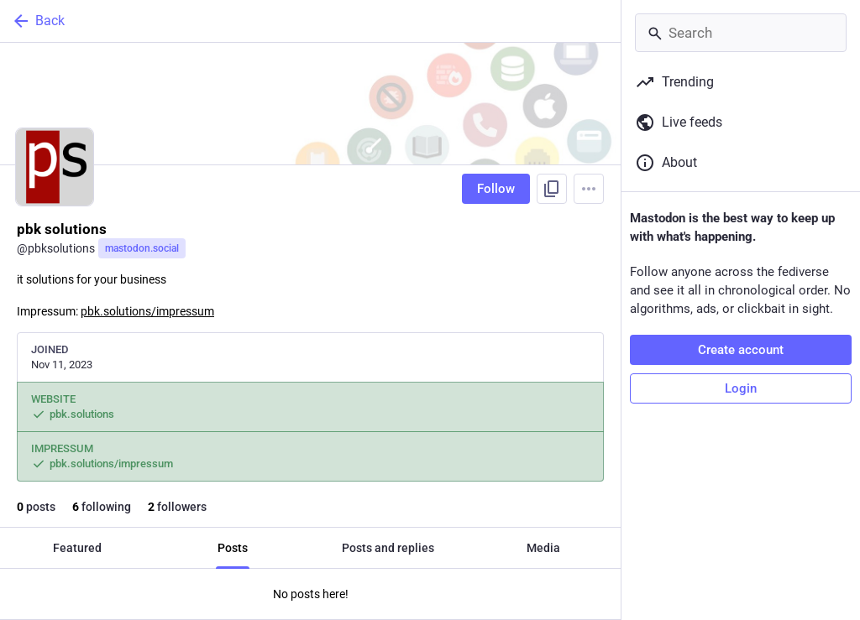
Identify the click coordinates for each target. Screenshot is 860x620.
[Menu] (589, 189)
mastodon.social (142, 248)
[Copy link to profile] (552, 189)
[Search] (741, 32)
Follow (496, 188)
